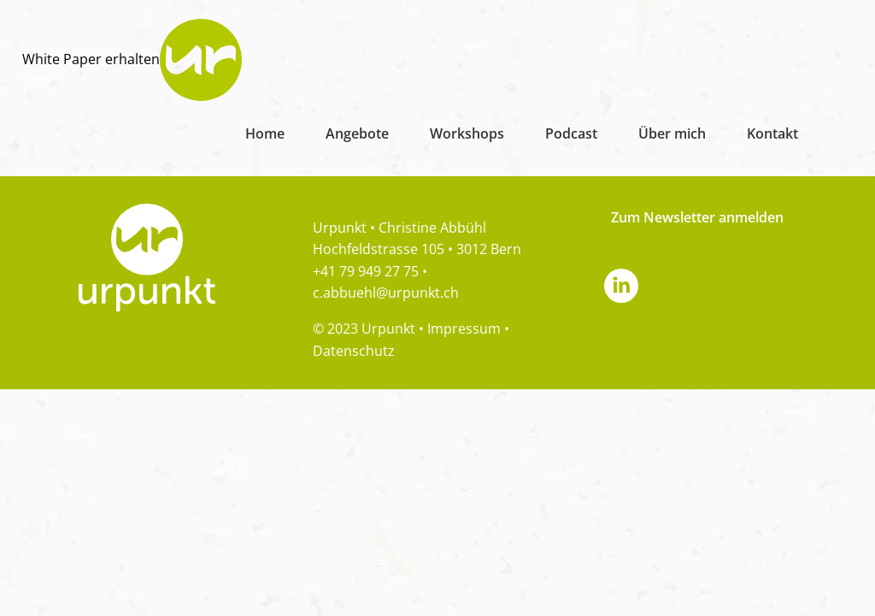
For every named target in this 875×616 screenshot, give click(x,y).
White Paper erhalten (91, 59)
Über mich (672, 133)
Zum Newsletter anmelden (697, 217)
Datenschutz (354, 350)
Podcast (571, 133)
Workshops (467, 133)
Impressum (464, 328)
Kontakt (772, 133)
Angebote (357, 133)
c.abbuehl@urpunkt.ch (386, 292)
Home (265, 133)
